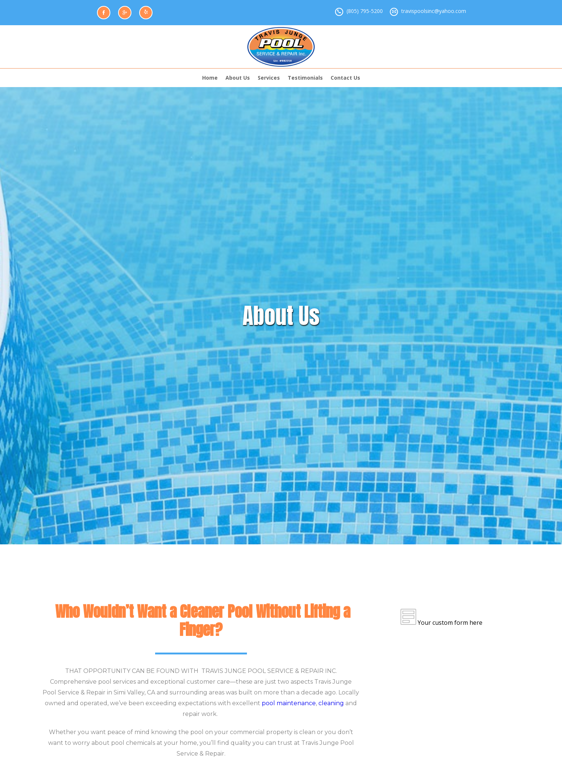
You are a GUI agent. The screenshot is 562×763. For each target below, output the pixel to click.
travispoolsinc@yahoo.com (433, 10)
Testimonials (305, 77)
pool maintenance (289, 703)
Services (269, 77)
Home (210, 77)
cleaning (331, 703)
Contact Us (345, 77)
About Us (237, 77)
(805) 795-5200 (365, 10)
